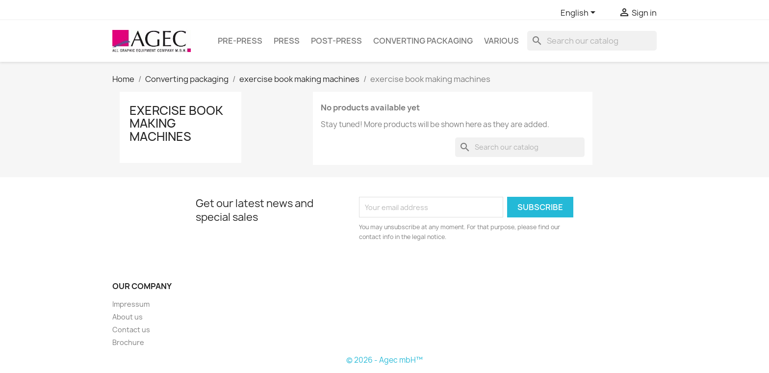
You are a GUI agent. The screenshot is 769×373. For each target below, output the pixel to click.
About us (127, 316)
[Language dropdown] (580, 13)
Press (287, 40)
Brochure (128, 342)
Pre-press (240, 40)
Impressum (131, 304)
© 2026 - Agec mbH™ (384, 360)
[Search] (592, 41)
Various (501, 40)
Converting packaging (423, 40)
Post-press (336, 40)
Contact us (131, 329)
